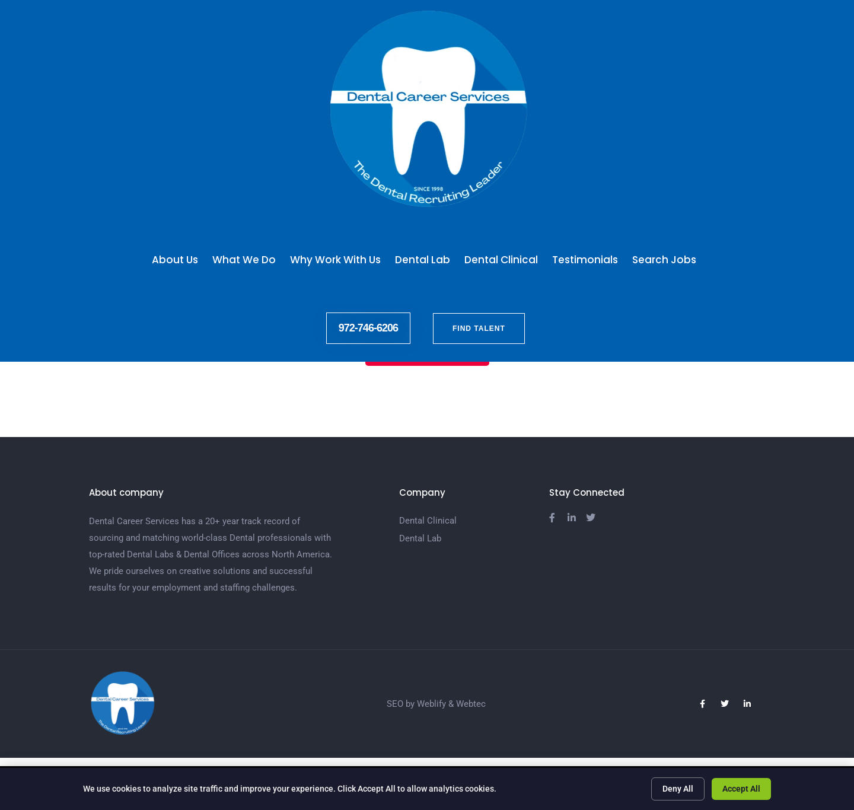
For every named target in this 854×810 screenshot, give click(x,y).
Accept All (741, 788)
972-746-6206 (368, 328)
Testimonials (585, 260)
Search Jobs (667, 260)
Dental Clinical (501, 260)
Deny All (677, 788)
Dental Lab (422, 260)
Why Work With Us (335, 260)
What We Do (244, 260)
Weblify (431, 704)
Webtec (471, 704)
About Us (175, 260)
